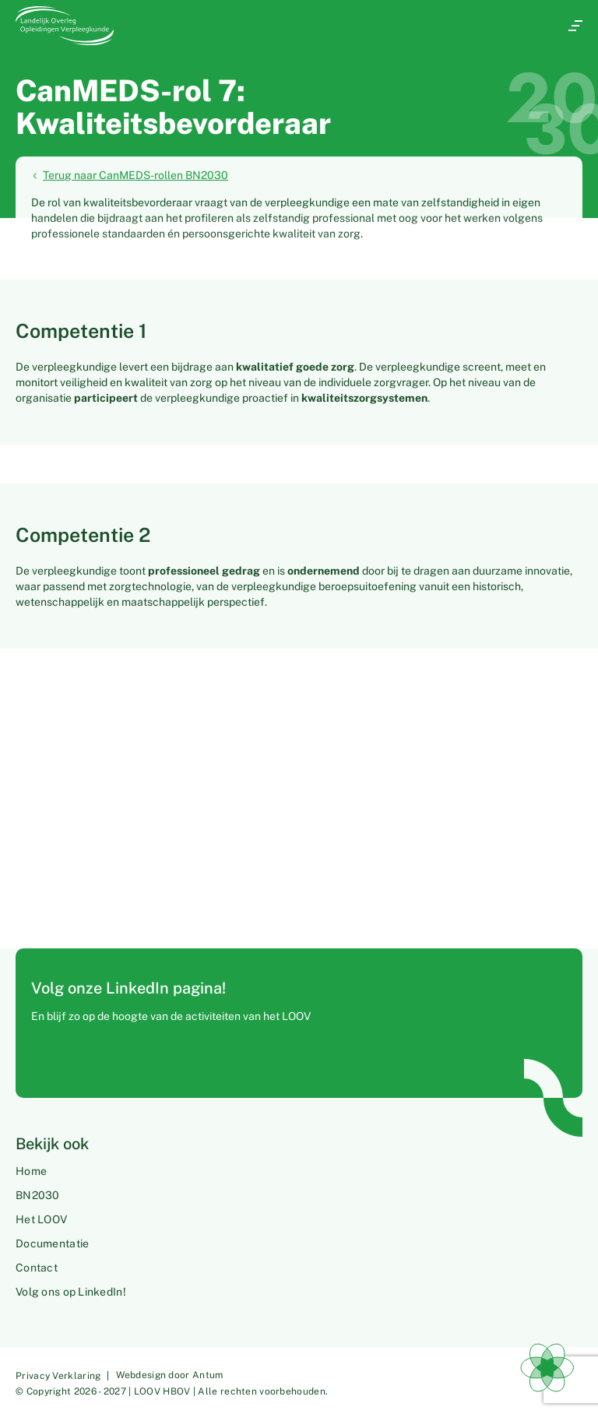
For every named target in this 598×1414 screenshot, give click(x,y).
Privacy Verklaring (58, 1375)
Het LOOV (41, 1219)
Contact (37, 1267)
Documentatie (52, 1243)
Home (31, 1171)
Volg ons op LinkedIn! (71, 1292)
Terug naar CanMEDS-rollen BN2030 (129, 176)
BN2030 (38, 1195)
